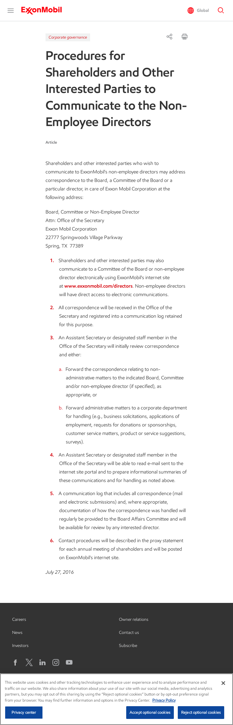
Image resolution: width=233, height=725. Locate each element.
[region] (116, 699)
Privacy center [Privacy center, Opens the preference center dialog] (24, 712)
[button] (11, 11)
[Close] (223, 683)
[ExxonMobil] (44, 11)
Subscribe (128, 645)
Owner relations (133, 619)
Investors (20, 645)
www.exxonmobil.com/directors (98, 286)
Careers (19, 619)
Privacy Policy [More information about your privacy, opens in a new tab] (164, 700)
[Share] (169, 36)
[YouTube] (69, 662)
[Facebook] (15, 662)
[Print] (184, 36)
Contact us (129, 632)
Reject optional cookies (201, 712)
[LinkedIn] (42, 662)
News (17, 632)
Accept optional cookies (150, 712)
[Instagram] (55, 662)
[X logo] (29, 662)
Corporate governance (68, 37)
